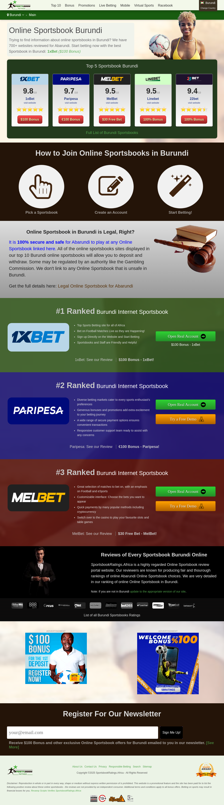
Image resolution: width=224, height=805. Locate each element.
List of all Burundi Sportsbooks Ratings (112, 615)
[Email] (82, 732)
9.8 (28, 91)
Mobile (125, 5)
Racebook (165, 5)
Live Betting (107, 5)
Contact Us (90, 766)
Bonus (69, 5)
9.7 (69, 91)
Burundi (15, 15)
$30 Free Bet (112, 119)
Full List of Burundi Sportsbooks (112, 133)
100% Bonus (153, 119)
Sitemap (147, 766)
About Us (77, 766)
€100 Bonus (71, 119)
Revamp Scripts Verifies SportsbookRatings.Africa (56, 790)
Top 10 (56, 5)
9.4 (192, 91)
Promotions (86, 5)
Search (137, 766)
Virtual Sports (144, 5)
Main (32, 15)
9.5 (110, 91)
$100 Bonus (30, 119)
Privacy (103, 766)
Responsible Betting (120, 766)
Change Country (208, 8)
